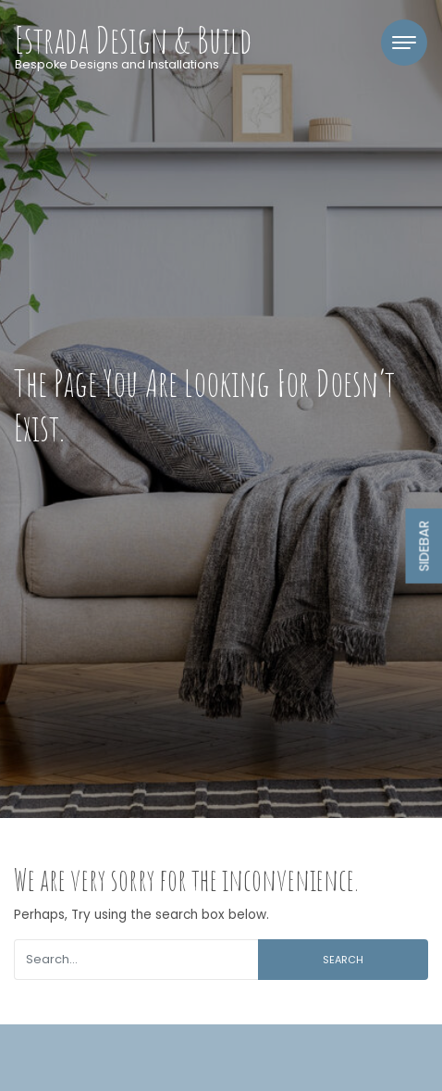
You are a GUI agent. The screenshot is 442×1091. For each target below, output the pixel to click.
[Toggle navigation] (404, 42)
